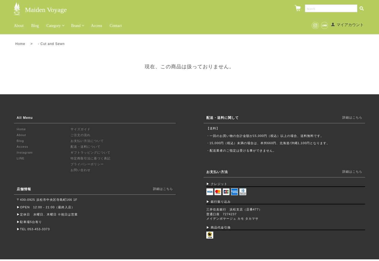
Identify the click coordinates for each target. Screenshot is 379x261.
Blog (35, 26)
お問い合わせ (81, 170)
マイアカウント (347, 25)
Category (53, 26)
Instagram (25, 152)
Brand (76, 26)
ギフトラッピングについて (91, 152)
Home (20, 44)
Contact (116, 26)
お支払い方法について (87, 141)
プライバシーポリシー (87, 164)
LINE (20, 158)
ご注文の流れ (81, 135)
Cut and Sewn (53, 44)
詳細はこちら (163, 189)
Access (96, 26)
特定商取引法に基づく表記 (91, 158)
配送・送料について (86, 147)
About (19, 26)
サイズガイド (81, 129)
